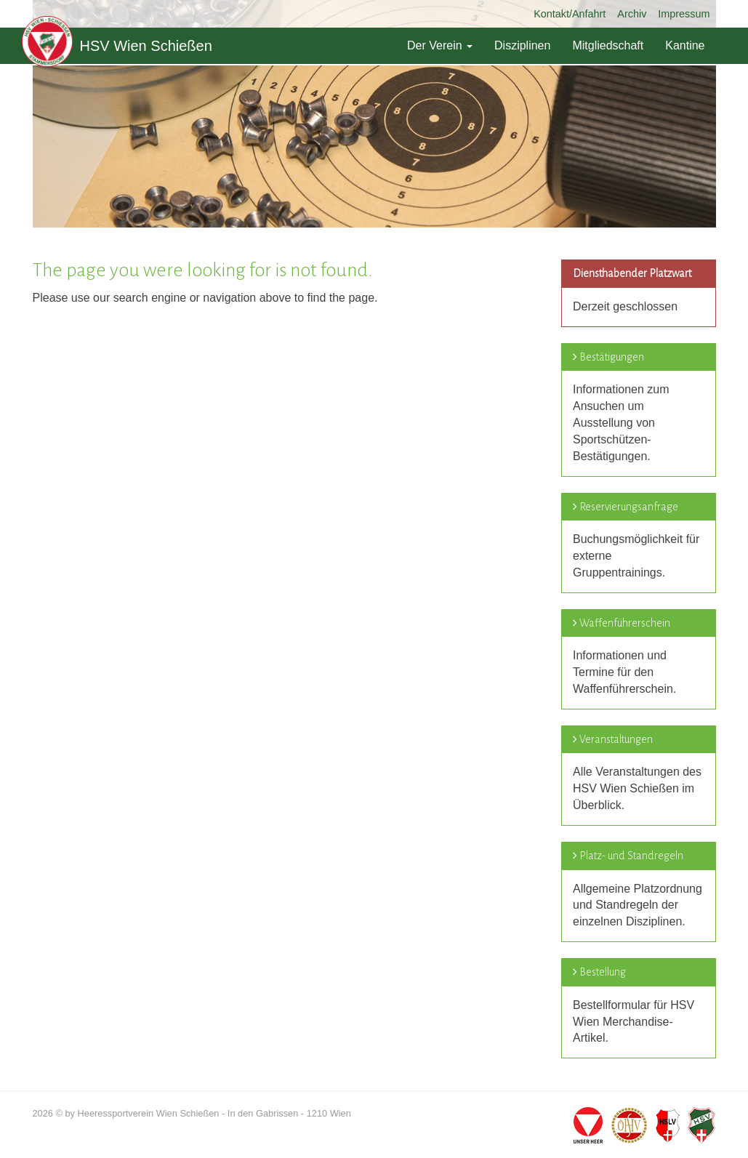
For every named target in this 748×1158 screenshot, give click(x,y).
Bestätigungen (611, 357)
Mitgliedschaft (607, 45)
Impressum (683, 14)
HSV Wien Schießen (117, 46)
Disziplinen (522, 45)
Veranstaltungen (616, 739)
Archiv (631, 14)
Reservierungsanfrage (628, 506)
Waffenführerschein (624, 623)
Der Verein (439, 45)
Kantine (684, 45)
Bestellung (602, 972)
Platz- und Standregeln (631, 855)
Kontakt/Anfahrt (570, 14)
